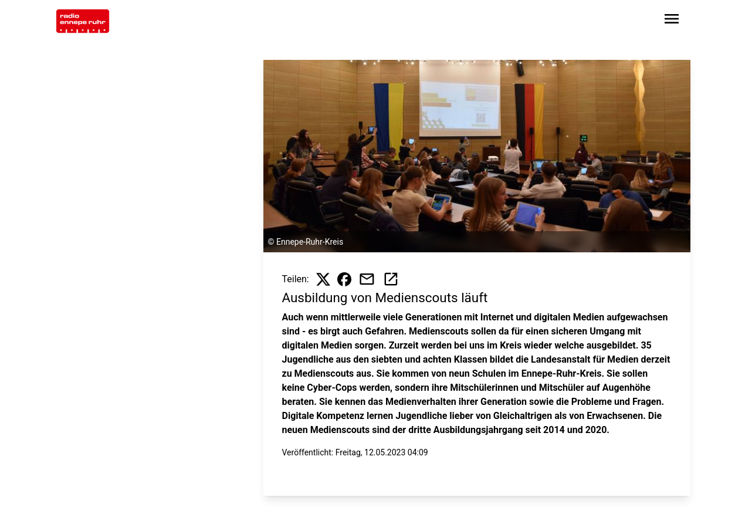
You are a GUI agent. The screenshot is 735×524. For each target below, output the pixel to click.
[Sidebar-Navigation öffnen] (671, 20)
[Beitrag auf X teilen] (323, 279)
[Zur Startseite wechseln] (83, 21)
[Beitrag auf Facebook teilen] (344, 279)
